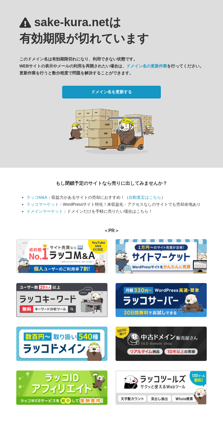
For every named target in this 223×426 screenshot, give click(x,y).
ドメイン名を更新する (111, 92)
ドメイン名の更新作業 (146, 66)
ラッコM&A (36, 197)
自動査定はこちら (145, 197)
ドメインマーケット (44, 211)
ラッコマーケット (42, 204)
